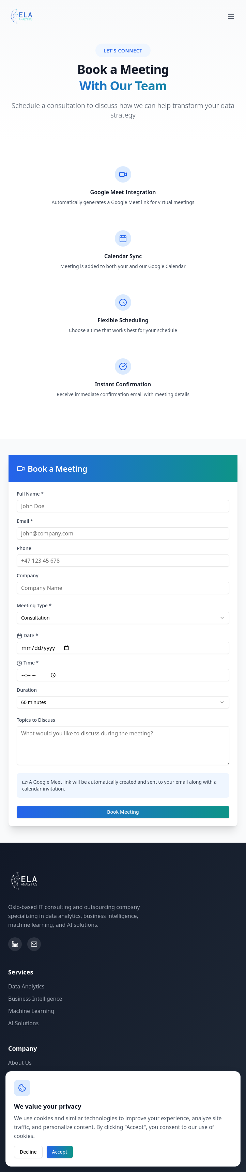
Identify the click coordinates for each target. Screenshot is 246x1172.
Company (28, 575)
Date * (27, 635)
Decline (28, 1151)
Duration (27, 690)
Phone (24, 548)
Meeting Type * (34, 605)
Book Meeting (123, 812)
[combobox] (123, 618)
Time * (28, 662)
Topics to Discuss (36, 720)
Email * (25, 521)
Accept (59, 1151)
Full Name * (30, 493)
